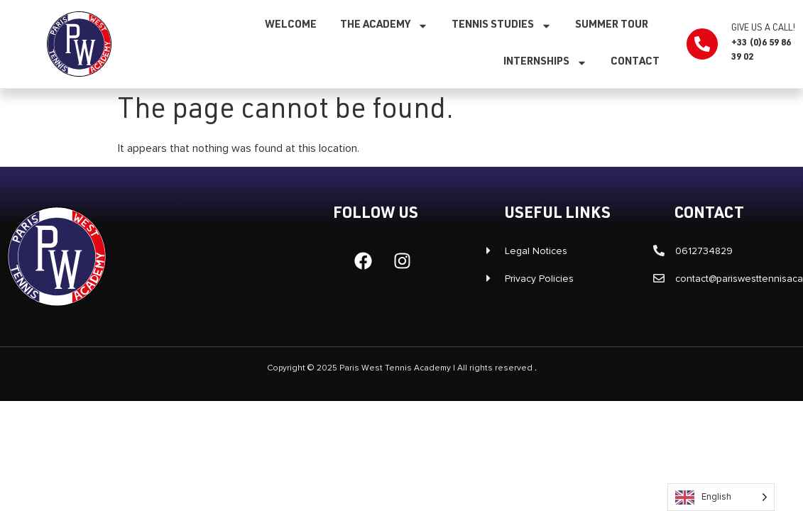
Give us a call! (763, 28)
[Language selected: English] (721, 497)
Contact (635, 62)
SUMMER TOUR (611, 25)
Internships (545, 62)
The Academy (384, 25)
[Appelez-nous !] (702, 44)
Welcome (291, 25)
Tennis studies (502, 25)
